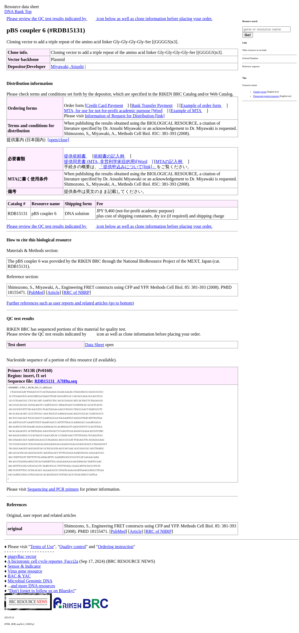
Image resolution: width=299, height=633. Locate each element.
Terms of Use (42, 546)
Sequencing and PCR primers (53, 489)
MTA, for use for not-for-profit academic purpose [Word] (116, 110)
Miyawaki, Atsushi (67, 66)
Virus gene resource (25, 571)
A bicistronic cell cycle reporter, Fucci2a (42, 561)
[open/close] (58, 139)
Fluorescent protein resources (266, 96)
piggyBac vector (22, 556)
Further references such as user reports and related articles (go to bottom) (70, 303)
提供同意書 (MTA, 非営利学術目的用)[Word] (108, 161)
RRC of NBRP (76, 292)
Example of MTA (186, 110)
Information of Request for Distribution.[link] (124, 115)
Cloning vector (259, 92)
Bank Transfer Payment (152, 105)
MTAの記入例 (169, 161)
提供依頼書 (75, 156)
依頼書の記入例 (109, 156)
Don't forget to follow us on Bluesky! (42, 590)
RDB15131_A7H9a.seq (56, 381)
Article (53, 292)
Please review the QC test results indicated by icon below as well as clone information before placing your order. (109, 18)
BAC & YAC (19, 576)
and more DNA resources (33, 585)
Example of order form (201, 105)
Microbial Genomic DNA (30, 581)
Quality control (72, 546)
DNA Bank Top (18, 11)
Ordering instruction (115, 546)
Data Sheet (94, 344)
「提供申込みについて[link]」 (128, 166)
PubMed (36, 292)
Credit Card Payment (104, 105)
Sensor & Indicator (24, 566)
